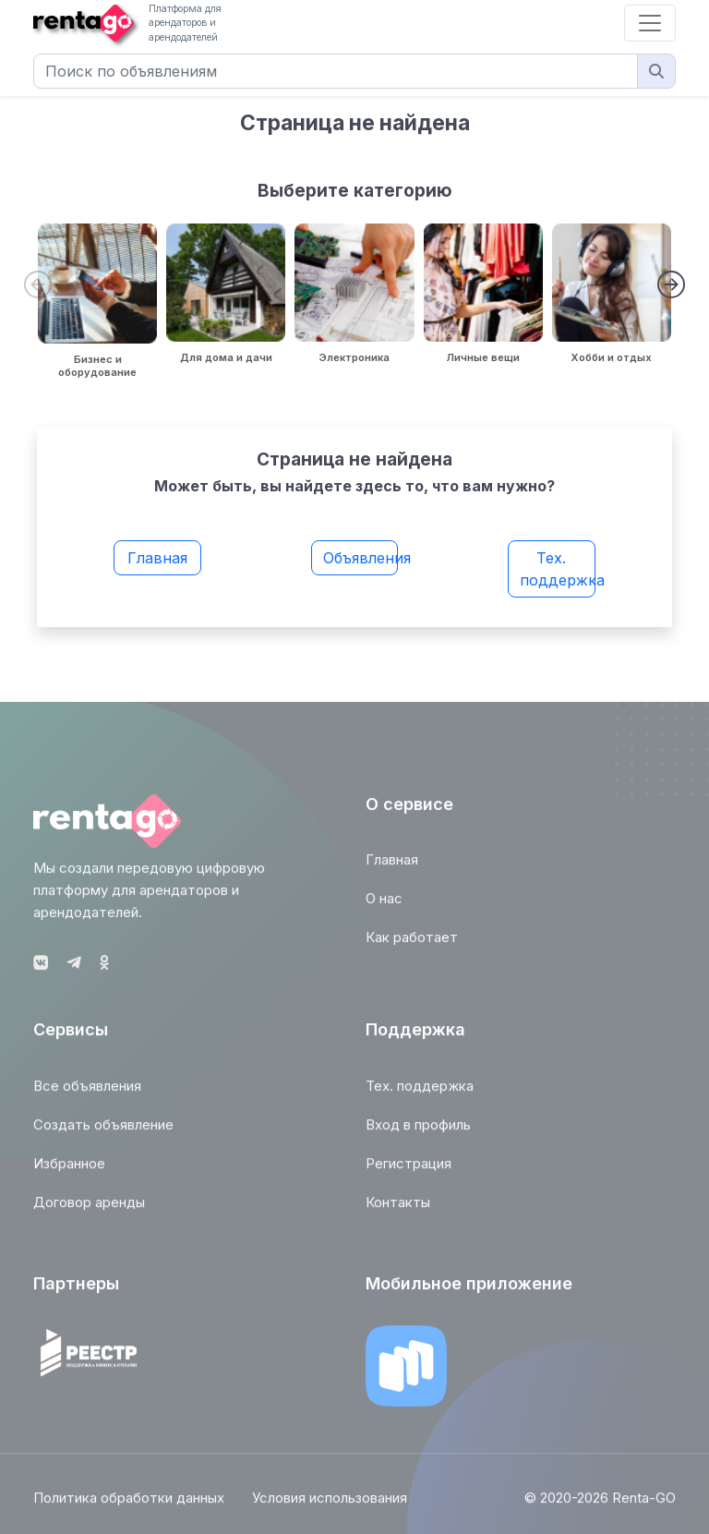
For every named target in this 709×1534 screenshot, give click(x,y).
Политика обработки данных (128, 1504)
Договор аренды (89, 1207)
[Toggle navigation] (650, 23)
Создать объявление (103, 1130)
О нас (384, 904)
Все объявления (87, 1091)
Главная (157, 558)
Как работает (412, 943)
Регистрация (408, 1169)
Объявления (361, 558)
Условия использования (329, 1504)
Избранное (69, 1169)
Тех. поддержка (557, 569)
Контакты (398, 1207)
